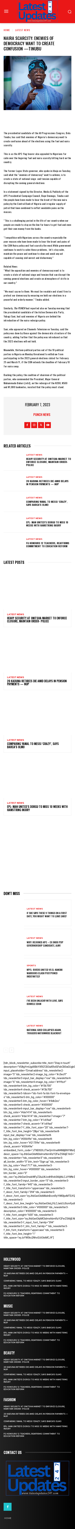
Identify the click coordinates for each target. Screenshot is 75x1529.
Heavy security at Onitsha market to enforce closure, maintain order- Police (48, 462)
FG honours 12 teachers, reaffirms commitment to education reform (47, 544)
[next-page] (11, 1050)
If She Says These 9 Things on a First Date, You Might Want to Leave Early (47, 914)
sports (31, 966)
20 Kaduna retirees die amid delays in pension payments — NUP (47, 482)
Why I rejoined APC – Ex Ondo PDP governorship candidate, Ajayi (45, 943)
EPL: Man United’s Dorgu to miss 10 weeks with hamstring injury (47, 523)
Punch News (41, 414)
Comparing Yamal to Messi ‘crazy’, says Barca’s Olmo (46, 503)
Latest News (22, 30)
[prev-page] (6, 1050)
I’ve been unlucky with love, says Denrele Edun (45, 1002)
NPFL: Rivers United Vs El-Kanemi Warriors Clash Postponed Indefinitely (45, 973)
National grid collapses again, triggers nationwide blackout (44, 1031)
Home (7, 30)
